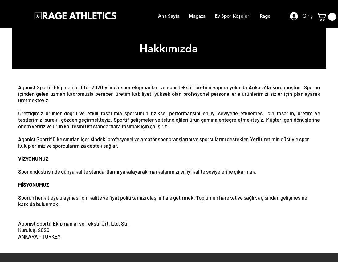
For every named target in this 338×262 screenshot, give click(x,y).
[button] (326, 17)
